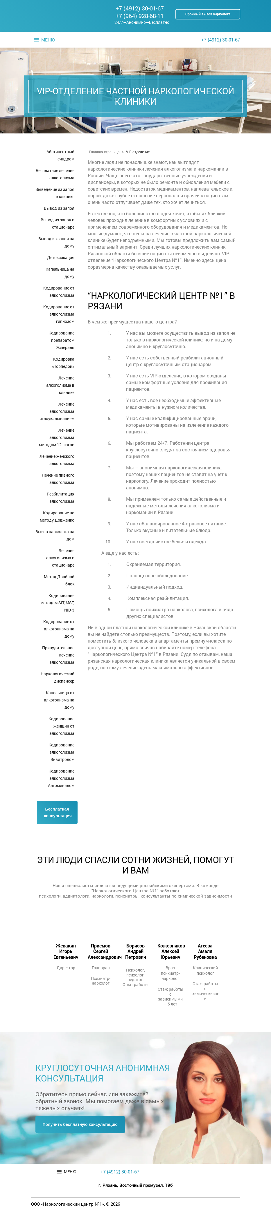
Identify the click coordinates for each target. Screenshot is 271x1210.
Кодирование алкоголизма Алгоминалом (61, 778)
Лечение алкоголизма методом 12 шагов (56, 437)
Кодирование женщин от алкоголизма (61, 726)
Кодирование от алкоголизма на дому (58, 629)
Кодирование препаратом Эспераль (61, 340)
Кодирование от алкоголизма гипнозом (58, 314)
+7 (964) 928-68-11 (140, 15)
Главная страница (104, 151)
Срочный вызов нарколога (207, 14)
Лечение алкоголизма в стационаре (60, 558)
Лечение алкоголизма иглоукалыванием (57, 411)
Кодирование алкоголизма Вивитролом (61, 752)
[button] (48, 40)
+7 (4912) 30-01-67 (140, 8)
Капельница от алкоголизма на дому (59, 700)
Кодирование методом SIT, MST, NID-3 (57, 603)
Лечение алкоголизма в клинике (60, 385)
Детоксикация (60, 257)
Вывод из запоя (59, 208)
